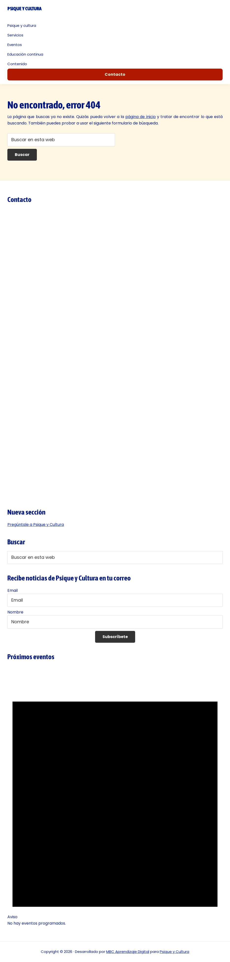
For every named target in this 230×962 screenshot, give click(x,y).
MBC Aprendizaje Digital (127, 951)
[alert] (115, 801)
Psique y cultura (24, 8)
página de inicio (140, 117)
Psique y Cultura (174, 951)
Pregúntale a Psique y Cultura (35, 524)
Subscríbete (115, 637)
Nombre (15, 612)
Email (12, 590)
